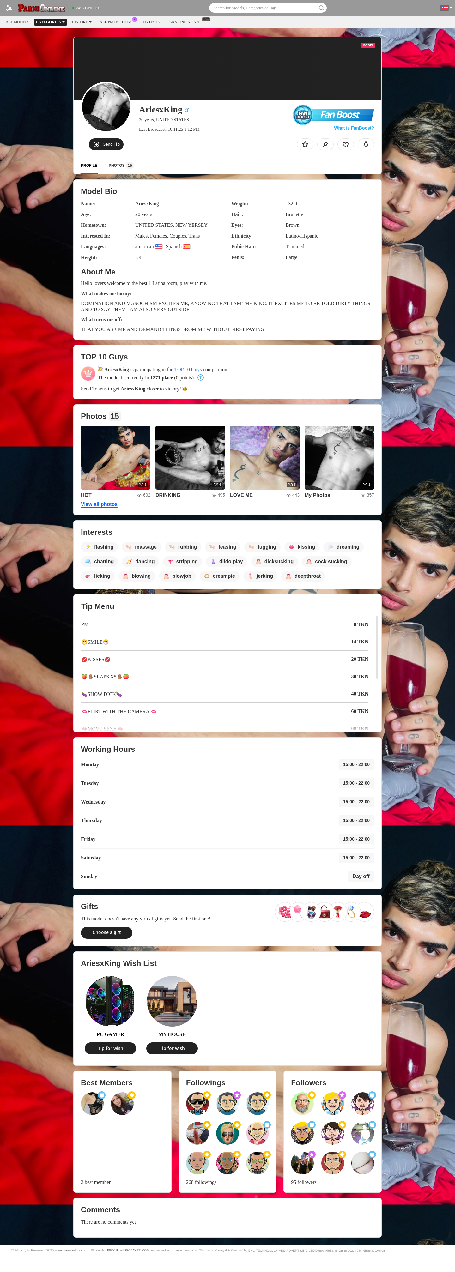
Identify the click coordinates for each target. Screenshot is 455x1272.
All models (17, 22)
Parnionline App (185, 21)
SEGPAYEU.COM (137, 1250)
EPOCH (112, 1250)
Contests (150, 22)
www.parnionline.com (71, 1250)
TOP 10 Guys (188, 369)
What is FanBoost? (354, 127)
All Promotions (118, 21)
